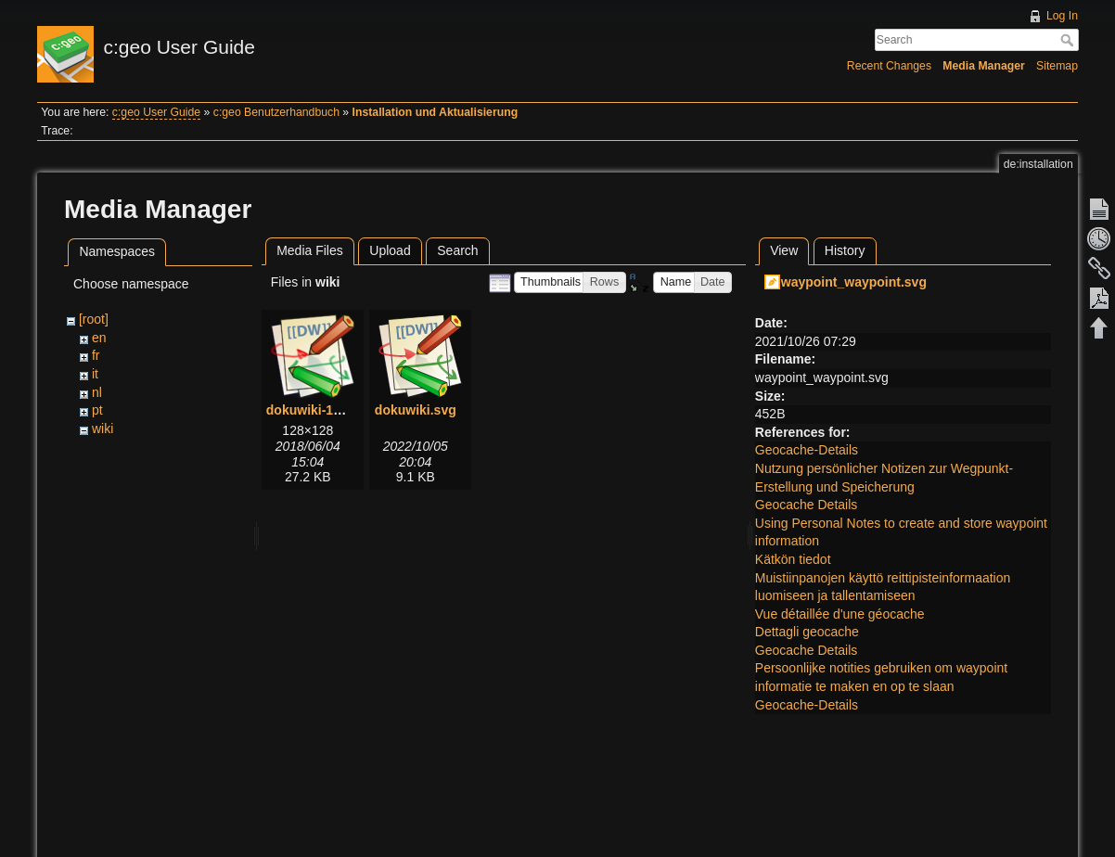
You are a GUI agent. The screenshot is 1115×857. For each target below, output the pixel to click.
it (95, 373)
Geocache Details (806, 504)
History (845, 250)
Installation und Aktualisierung (435, 112)
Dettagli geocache (807, 631)
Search (1069, 39)
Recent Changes (889, 65)
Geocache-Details (806, 449)
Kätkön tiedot (793, 559)
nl (97, 392)
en (99, 337)
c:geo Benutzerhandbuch (276, 112)
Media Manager (983, 65)
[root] (94, 319)
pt (97, 410)
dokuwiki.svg (415, 410)
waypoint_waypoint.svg (854, 282)
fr (96, 355)
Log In (1062, 15)
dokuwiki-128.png (320, 410)
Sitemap (1057, 65)
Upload (389, 250)
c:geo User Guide (156, 112)
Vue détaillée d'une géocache (840, 614)
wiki (102, 428)
